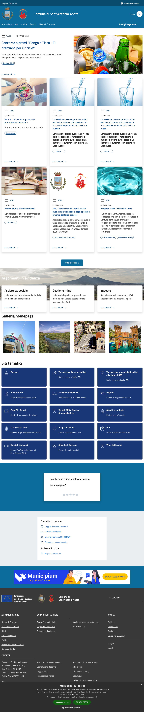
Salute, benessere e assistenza (85, 621)
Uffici (3, 631)
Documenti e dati (8, 649)
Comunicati (113, 626)
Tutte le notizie (72, 262)
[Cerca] (140, 14)
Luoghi (111, 643)
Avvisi (8, 36)
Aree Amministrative (10, 626)
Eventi (111, 647)
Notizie (111, 622)
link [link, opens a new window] (96, 697)
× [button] (141, 685)
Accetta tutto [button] (62, 702)
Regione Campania (9, 3)
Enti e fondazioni (8, 635)
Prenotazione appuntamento (49, 662)
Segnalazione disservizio (47, 666)
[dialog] (72, 697)
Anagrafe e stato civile (46, 622)
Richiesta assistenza (45, 675)
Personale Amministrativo (12, 644)
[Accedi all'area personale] (130, 3)
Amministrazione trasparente (85, 662)
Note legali (77, 675)
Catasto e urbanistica (46, 631)
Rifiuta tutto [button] (82, 702)
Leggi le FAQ (42, 671)
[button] (72, 708)
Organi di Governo (9, 622)
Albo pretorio (78, 666)
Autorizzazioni (79, 626)
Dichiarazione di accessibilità (85, 680)
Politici (4, 640)
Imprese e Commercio (46, 626)
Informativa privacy (81, 671)
